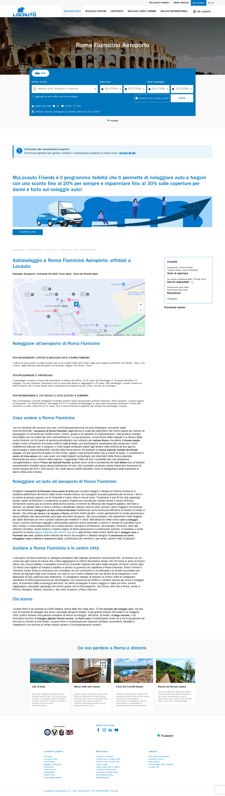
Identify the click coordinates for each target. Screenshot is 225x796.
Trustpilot (172, 299)
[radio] (40, 73)
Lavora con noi (50, 770)
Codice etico (49, 775)
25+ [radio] (79, 106)
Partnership (49, 767)
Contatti (152, 752)
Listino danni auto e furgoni (108, 767)
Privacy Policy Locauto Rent (108, 759)
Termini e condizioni (105, 757)
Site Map (114, 791)
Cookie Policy (102, 765)
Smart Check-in (181, 3)
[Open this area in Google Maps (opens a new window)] (18, 334)
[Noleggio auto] (19, 250)
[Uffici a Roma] (66, 250)
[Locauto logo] (25, 11)
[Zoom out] (141, 310)
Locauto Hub (153, 767)
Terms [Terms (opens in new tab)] (128, 335)
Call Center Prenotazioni (158, 757)
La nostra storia (51, 759)
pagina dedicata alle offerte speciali (54, 532)
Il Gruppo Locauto (53, 752)
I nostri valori (49, 762)
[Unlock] (95, 89)
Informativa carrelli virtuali (107, 772)
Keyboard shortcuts (105, 335)
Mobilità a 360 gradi (52, 765)
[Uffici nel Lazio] (51, 250)
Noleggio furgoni (95, 11)
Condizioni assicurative (106, 770)
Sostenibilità (49, 772)
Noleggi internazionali (174, 11)
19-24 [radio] (68, 106)
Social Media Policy (104, 775)
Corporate (117, 11)
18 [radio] (57, 106)
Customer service (156, 759)
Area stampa (154, 762)
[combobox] (65, 89)
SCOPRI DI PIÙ (28, 232)
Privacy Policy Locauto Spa (107, 762)
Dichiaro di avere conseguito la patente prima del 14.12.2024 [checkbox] (67, 112)
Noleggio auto (72, 11)
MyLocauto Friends (159, 3)
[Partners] (59, 738)
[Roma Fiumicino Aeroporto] (85, 250)
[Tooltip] (33, 106)
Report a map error (138, 335)
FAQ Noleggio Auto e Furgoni (160, 765)
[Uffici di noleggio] (34, 250)
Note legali (102, 752)
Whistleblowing (102, 778)
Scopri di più (127, 153)
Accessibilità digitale (53, 778)
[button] (76, 304)
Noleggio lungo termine (142, 11)
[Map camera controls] (141, 330)
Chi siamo (48, 757)
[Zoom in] (141, 304)
